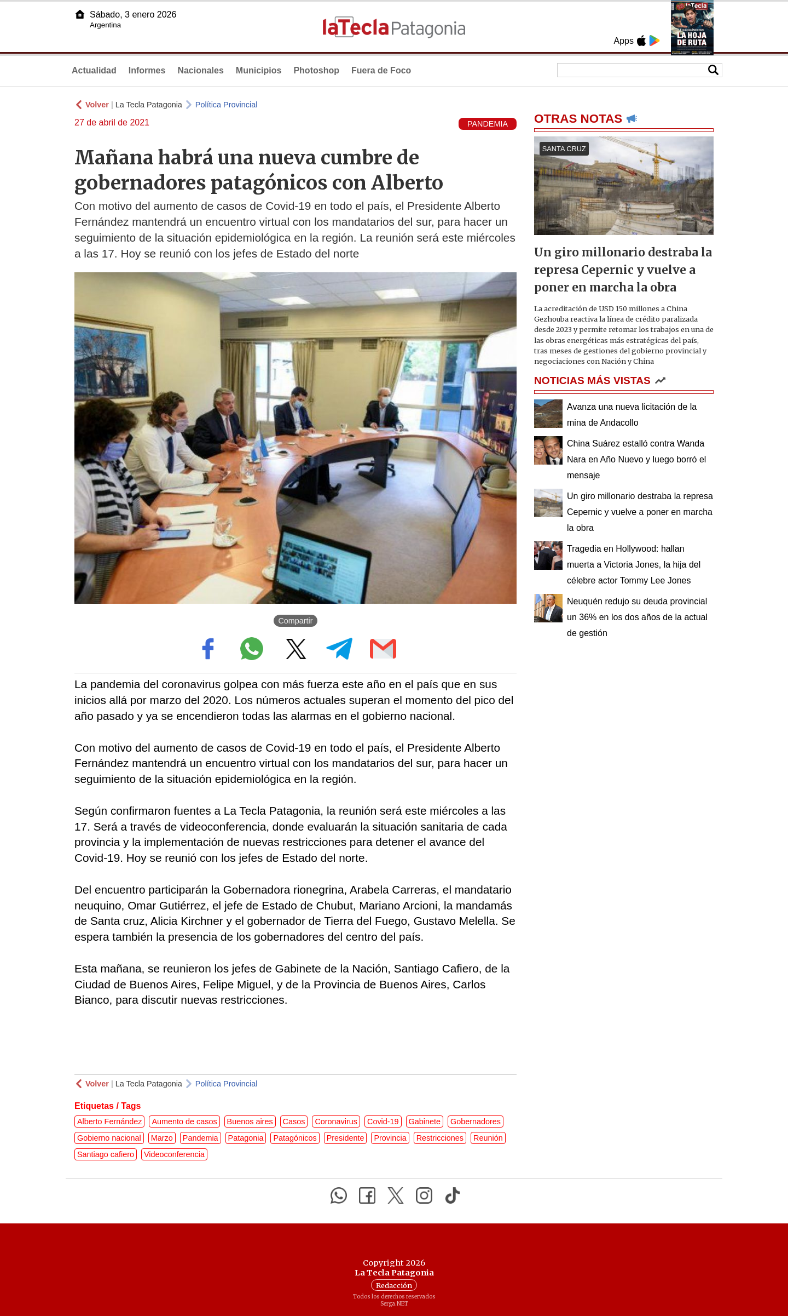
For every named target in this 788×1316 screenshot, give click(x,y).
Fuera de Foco (381, 70)
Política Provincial (226, 104)
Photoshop (316, 70)
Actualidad (94, 70)
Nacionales (200, 70)
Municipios (259, 70)
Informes (147, 70)
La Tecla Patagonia (148, 104)
